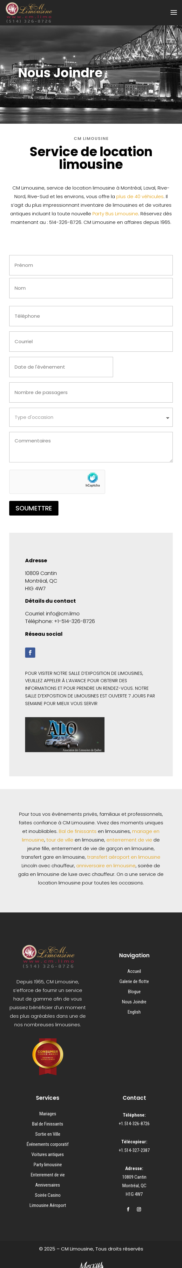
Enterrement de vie (48, 1175)
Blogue (134, 991)
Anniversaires (47, 1185)
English (134, 1012)
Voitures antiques (47, 1154)
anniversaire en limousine (106, 865)
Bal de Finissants (47, 1124)
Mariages (47, 1114)
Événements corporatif (48, 1144)
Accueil (134, 971)
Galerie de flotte (134, 981)
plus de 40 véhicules (140, 196)
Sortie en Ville (47, 1134)
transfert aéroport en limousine (123, 857)
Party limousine (48, 1165)
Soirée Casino (48, 1195)
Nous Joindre (134, 1002)
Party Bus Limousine (115, 213)
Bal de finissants (78, 831)
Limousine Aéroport (48, 1205)
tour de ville (59, 839)
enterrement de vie (129, 839)
